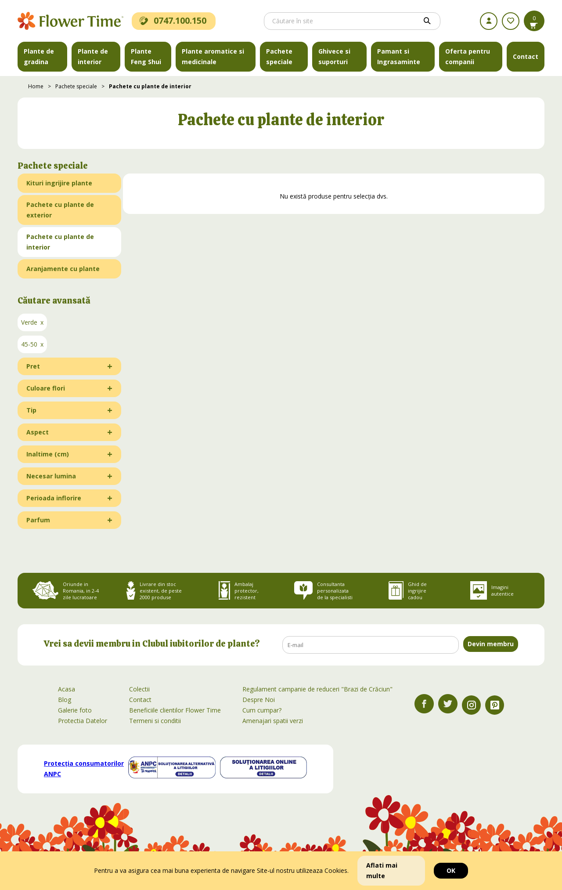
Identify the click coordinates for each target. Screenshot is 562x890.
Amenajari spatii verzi (272, 720)
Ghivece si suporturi (334, 56)
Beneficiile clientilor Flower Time (175, 710)
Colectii (139, 689)
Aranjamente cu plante (63, 268)
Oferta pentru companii (467, 56)
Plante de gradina (39, 56)
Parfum (38, 520)
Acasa (66, 689)
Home (35, 86)
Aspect (37, 432)
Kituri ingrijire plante (59, 183)
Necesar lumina (51, 476)
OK (451, 870)
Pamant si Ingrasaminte (398, 56)
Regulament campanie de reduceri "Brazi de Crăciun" (317, 689)
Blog (64, 699)
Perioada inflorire (53, 498)
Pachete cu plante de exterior (60, 209)
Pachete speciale (279, 56)
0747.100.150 (173, 20)
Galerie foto (75, 710)
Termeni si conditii (155, 720)
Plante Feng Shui (146, 56)
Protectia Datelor (82, 720)
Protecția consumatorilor (84, 768)
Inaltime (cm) (47, 454)
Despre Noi (258, 699)
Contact (525, 56)
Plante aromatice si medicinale (213, 56)
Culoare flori (45, 388)
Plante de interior (93, 56)
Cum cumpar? (261, 710)
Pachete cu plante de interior (150, 86)
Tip (31, 410)
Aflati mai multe (381, 870)
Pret (33, 366)
